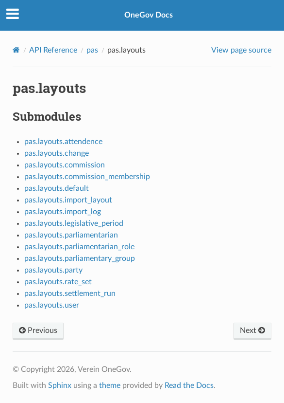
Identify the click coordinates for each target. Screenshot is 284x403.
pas (92, 50)
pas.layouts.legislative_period (73, 223)
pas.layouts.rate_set (58, 282)
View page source (241, 50)
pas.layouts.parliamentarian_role (79, 247)
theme (109, 385)
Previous (38, 330)
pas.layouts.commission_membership (87, 177)
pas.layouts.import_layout (68, 200)
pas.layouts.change (56, 153)
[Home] (16, 50)
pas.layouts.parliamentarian (71, 235)
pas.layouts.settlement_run (70, 293)
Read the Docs (189, 385)
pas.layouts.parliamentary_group (79, 258)
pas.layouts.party (53, 270)
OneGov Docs (148, 15)
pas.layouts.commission (64, 165)
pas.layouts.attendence (63, 142)
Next (252, 330)
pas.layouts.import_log (62, 212)
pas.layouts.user (51, 305)
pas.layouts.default (56, 188)
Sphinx (59, 385)
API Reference (53, 50)
